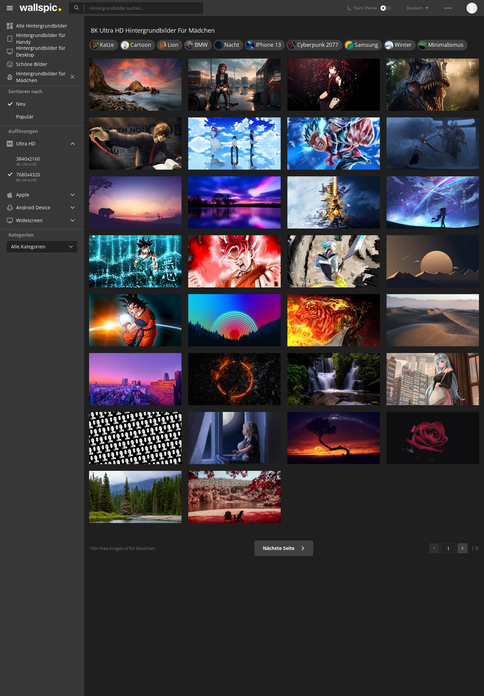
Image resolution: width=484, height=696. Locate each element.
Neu (21, 104)
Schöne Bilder (27, 64)
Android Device (28, 207)
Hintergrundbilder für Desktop (36, 51)
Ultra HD (21, 143)
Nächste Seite (284, 548)
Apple (18, 195)
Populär (25, 116)
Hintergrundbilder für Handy (36, 38)
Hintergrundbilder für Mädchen (40, 77)
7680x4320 (50, 174)
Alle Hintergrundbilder (37, 26)
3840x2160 (28, 158)
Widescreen (25, 220)
